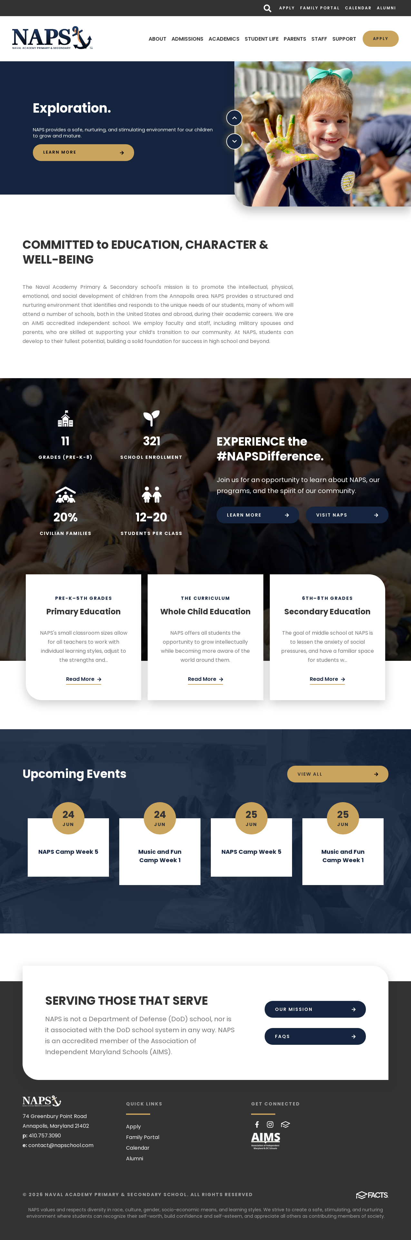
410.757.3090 (45, 1135)
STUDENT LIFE (261, 39)
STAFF (319, 39)
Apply (287, 8)
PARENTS (294, 39)
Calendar (358, 8)
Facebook (257, 1124)
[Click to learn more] (83, 152)
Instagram (270, 1124)
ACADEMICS (223, 39)
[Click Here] (83, 680)
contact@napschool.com (60, 1145)
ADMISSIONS (187, 39)
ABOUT (157, 39)
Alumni (386, 8)
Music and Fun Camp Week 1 (159, 856)
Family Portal (320, 8)
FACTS (285, 1124)
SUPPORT (344, 39)
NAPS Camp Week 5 (68, 852)
